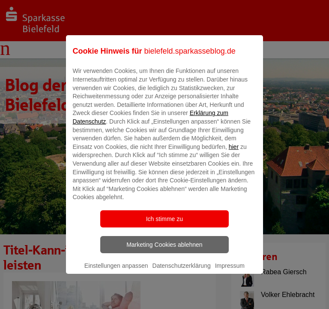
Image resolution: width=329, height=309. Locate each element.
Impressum (230, 271)
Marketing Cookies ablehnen (164, 250)
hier (234, 152)
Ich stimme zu (164, 224)
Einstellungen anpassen (116, 271)
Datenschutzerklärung (182, 271)
